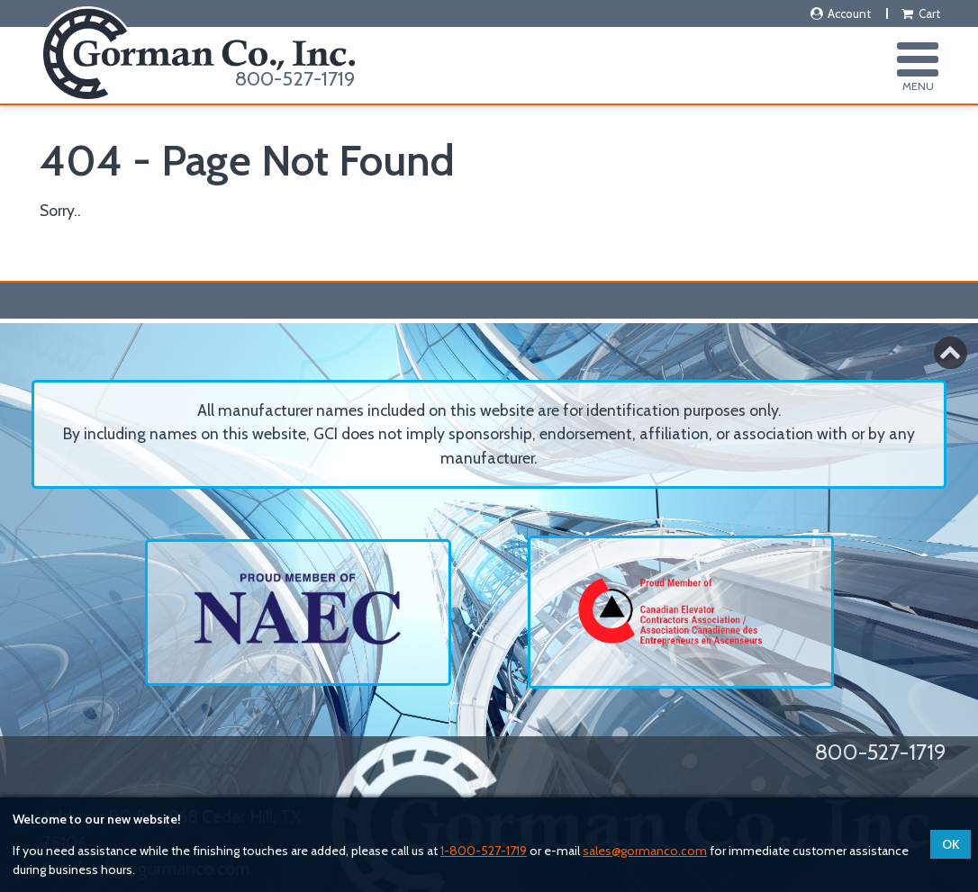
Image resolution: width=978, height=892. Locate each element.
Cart (920, 13)
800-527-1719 (295, 79)
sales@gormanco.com (645, 850)
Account (840, 13)
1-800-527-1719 (483, 850)
